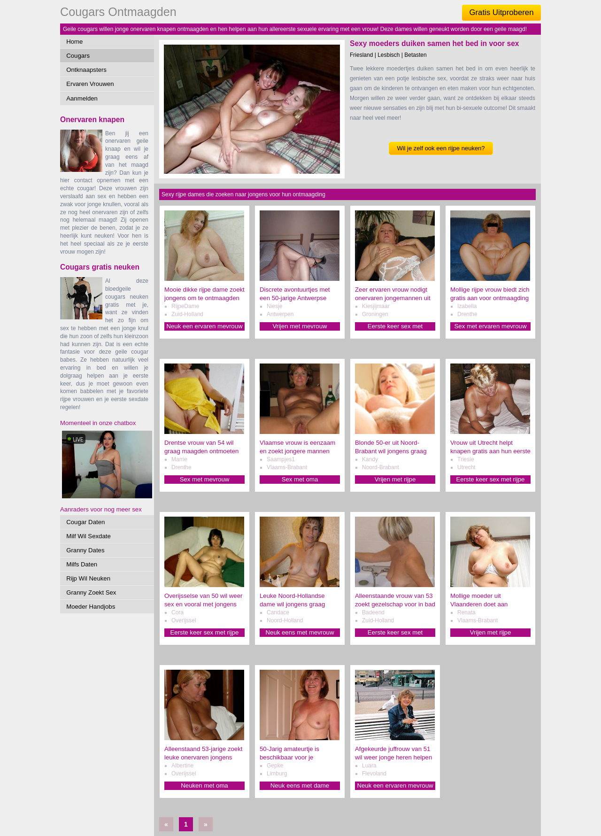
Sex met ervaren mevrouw (491, 326)
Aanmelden (82, 98)
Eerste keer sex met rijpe (490, 479)
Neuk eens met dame (299, 785)
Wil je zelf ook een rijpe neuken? (441, 148)
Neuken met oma (204, 785)
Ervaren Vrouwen (90, 83)
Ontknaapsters (86, 69)
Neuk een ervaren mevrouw (205, 326)
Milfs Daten (81, 564)
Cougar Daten (85, 522)
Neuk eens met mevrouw (300, 632)
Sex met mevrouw (205, 479)
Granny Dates (85, 550)
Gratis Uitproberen (501, 12)
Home (74, 41)
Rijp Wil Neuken (88, 578)
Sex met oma (300, 479)
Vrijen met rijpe (395, 479)
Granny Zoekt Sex (91, 592)
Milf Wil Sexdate (88, 536)
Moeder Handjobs (90, 606)
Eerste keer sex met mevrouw (395, 327)
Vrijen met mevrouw (299, 326)
